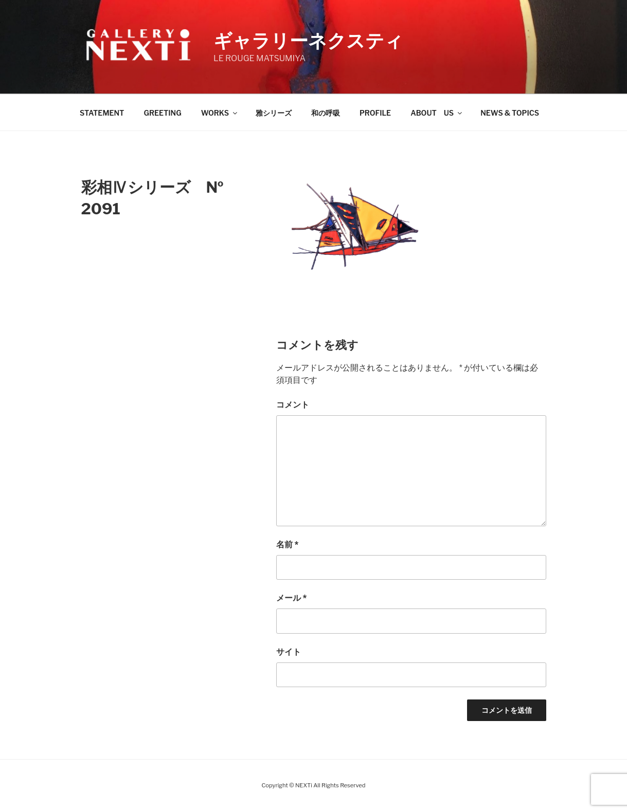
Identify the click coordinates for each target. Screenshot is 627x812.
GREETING (162, 112)
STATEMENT (102, 112)
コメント (292, 405)
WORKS (220, 112)
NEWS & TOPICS (509, 112)
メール (291, 598)
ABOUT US (436, 112)
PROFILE (375, 112)
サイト (288, 652)
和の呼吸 (325, 112)
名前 (287, 544)
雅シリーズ (274, 112)
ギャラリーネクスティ (308, 40)
